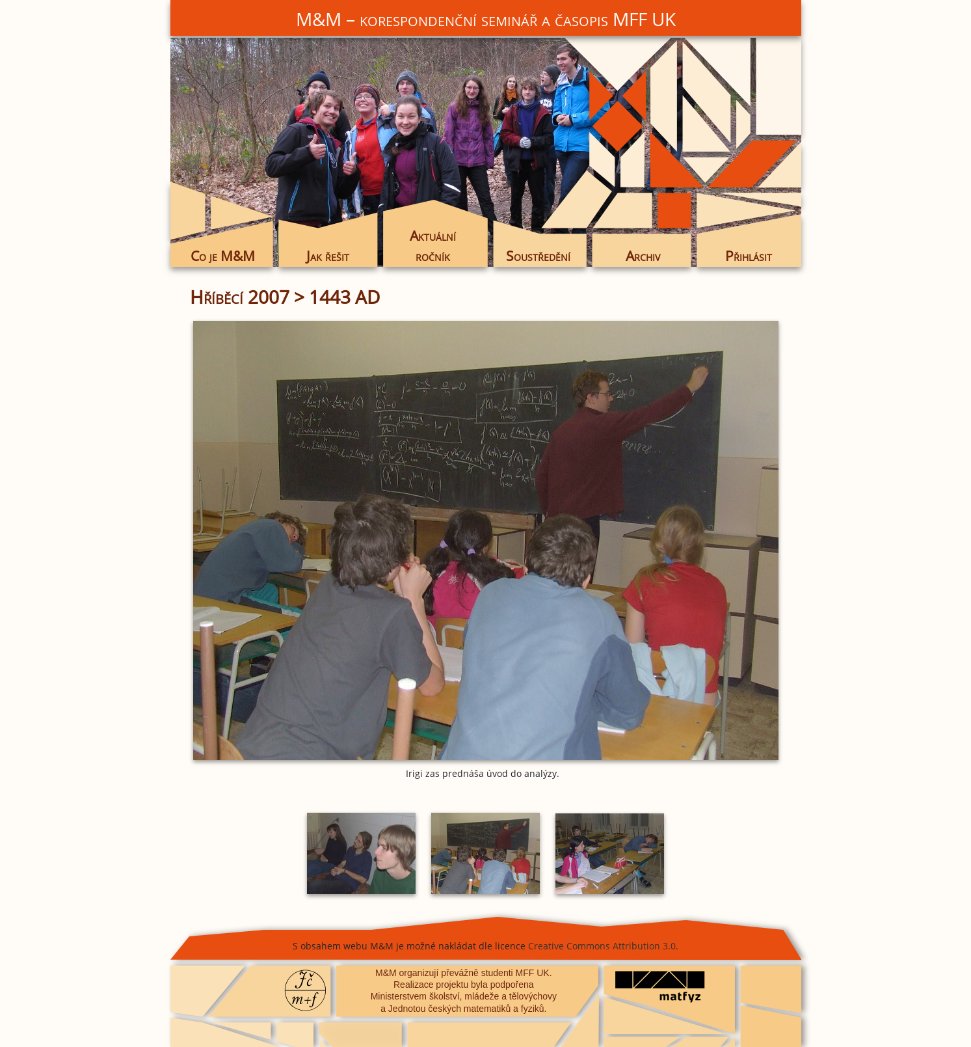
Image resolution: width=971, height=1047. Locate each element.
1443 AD (344, 296)
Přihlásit (748, 256)
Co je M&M (223, 256)
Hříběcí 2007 (239, 296)
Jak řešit (327, 256)
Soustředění (538, 256)
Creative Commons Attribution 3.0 (602, 946)
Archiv (643, 256)
